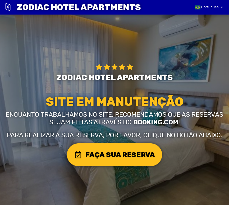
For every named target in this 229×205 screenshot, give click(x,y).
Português (207, 7)
